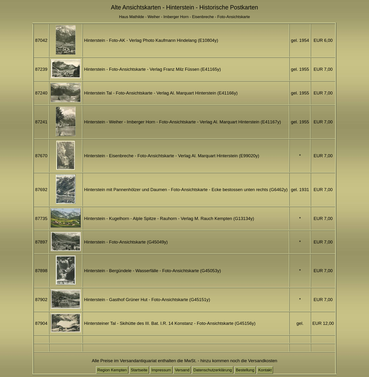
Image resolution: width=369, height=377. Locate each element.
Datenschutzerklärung (212, 370)
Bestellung (245, 370)
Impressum (161, 370)
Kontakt (265, 370)
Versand (182, 370)
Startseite (139, 370)
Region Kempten (112, 370)
